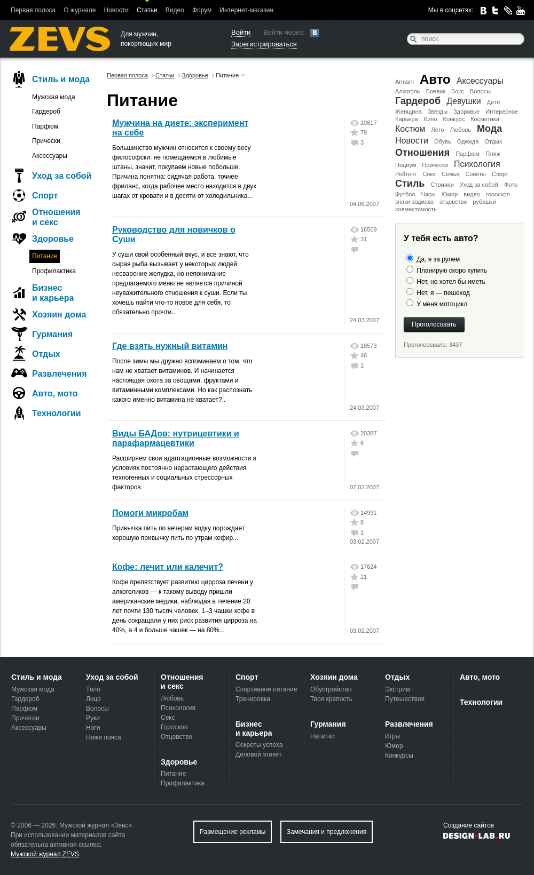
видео (472, 194)
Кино (430, 119)
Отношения (422, 152)
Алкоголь (407, 91)
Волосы (480, 91)
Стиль (410, 183)
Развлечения (59, 373)
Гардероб (418, 101)
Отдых (493, 141)
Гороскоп (174, 727)
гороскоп (498, 194)
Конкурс (454, 119)
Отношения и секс (56, 217)
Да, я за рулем (438, 259)
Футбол (405, 194)
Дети (493, 102)
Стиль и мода (61, 79)
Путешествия (405, 699)
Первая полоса (33, 10)
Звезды (437, 111)
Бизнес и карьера (53, 293)
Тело (93, 689)
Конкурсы (399, 755)
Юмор (449, 194)
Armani (404, 81)
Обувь (442, 141)
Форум (201, 10)
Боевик (435, 91)
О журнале (80, 10)
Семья (450, 174)
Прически (434, 165)
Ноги (93, 727)
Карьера (406, 119)
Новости (116, 10)
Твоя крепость (331, 699)
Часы (428, 194)
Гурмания (52, 334)
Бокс (457, 91)
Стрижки (442, 184)
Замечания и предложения (326, 832)
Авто (435, 79)
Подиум (405, 165)
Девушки (463, 101)
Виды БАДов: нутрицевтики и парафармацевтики (175, 438)
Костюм (410, 128)
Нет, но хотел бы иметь (451, 281)
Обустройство (331, 689)
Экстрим (397, 689)
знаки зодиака (414, 201)
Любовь (460, 129)
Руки (93, 718)
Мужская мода (53, 97)
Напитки (322, 736)
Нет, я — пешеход (443, 293)
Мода (489, 128)
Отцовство (176, 737)
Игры (392, 736)
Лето (437, 129)
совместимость (416, 209)
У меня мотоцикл (442, 304)
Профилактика (54, 271)
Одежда (468, 141)
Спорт (500, 174)
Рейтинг (406, 174)
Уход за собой (479, 184)
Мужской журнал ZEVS (45, 854)
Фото (510, 184)
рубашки (484, 201)
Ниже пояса (103, 737)
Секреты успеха (258, 745)
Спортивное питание (266, 689)
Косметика (484, 119)
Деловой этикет (258, 754)
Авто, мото (55, 393)
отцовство (453, 201)
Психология (477, 164)
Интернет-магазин (246, 10)
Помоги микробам (150, 513)
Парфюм (468, 153)
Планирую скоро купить (452, 270)
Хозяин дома (59, 314)
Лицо (93, 699)
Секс (429, 174)
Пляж (492, 153)
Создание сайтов (468, 825)
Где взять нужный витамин (169, 346)
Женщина (408, 111)
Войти (240, 32)
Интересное (501, 111)
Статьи (147, 10)
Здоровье (466, 111)
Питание (44, 256)
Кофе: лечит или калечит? (167, 566)
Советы (475, 174)
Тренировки (252, 699)
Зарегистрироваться (264, 44)
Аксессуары (480, 80)
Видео (175, 10)
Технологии (56, 413)
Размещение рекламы (233, 832)
